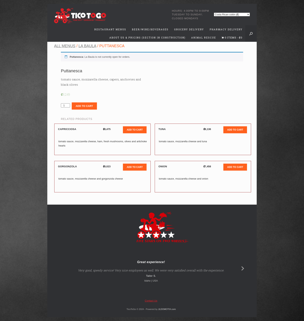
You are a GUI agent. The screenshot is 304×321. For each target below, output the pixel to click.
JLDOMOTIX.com (167, 309)
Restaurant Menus (110, 29)
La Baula (87, 46)
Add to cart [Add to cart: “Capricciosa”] (135, 129)
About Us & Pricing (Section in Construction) (147, 37)
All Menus (64, 46)
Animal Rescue (203, 37)
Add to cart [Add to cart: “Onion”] (235, 167)
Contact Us (151, 300)
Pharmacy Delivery (226, 29)
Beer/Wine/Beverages (150, 29)
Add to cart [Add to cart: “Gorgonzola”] (135, 167)
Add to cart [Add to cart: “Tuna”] (235, 129)
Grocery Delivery (189, 29)
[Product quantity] (65, 105)
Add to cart (84, 106)
